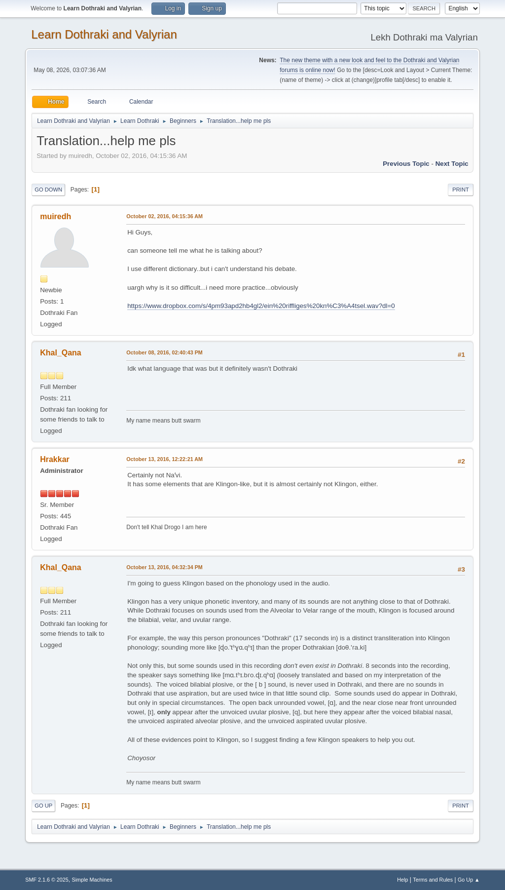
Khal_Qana (60, 352)
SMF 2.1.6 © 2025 (47, 880)
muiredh (55, 216)
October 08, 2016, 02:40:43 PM (164, 352)
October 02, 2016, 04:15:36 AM (164, 216)
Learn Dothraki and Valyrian (104, 34)
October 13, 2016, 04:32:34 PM (164, 567)
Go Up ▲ (469, 880)
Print (460, 190)
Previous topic (406, 163)
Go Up (43, 806)
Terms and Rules (433, 880)
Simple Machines (92, 880)
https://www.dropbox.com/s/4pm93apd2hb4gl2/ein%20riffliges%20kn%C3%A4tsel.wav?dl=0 (261, 306)
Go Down (48, 190)
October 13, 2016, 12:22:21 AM (164, 459)
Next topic (452, 163)
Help (402, 880)
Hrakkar (55, 459)
